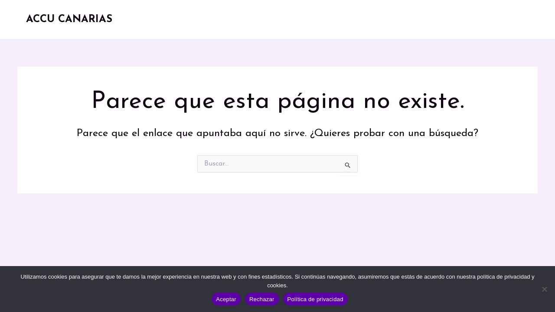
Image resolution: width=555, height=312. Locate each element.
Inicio (232, 19)
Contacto (502, 19)
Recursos (340, 19)
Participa (449, 19)
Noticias (395, 19)
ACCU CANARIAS (69, 19)
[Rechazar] (544, 289)
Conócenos (282, 19)
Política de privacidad (315, 299)
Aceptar (226, 299)
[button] (412, 19)
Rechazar (261, 299)
